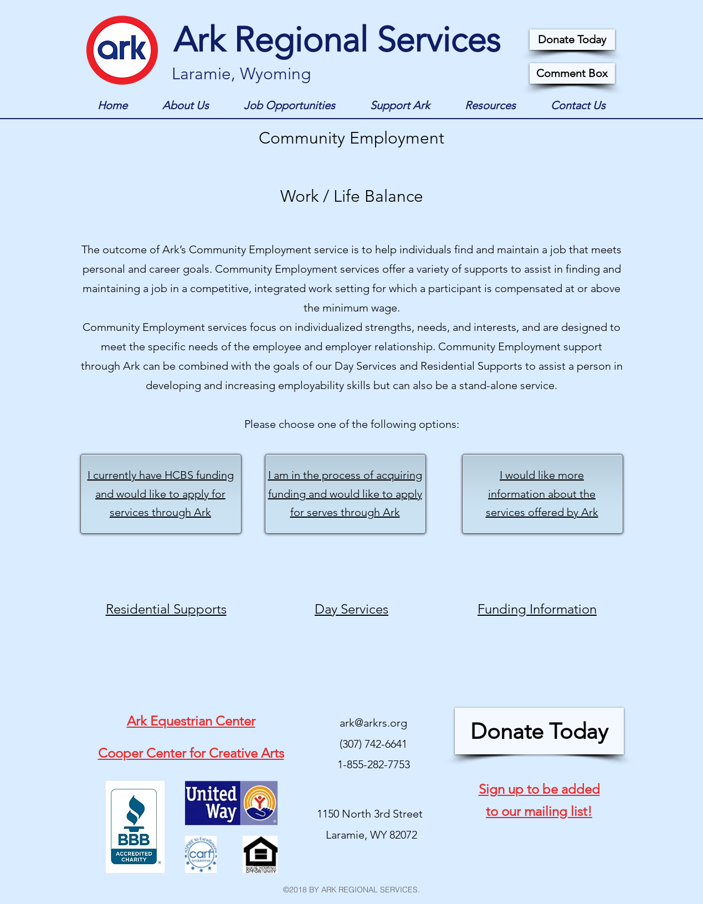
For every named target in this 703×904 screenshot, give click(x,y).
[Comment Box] (572, 73)
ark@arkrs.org (373, 722)
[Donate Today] (572, 39)
